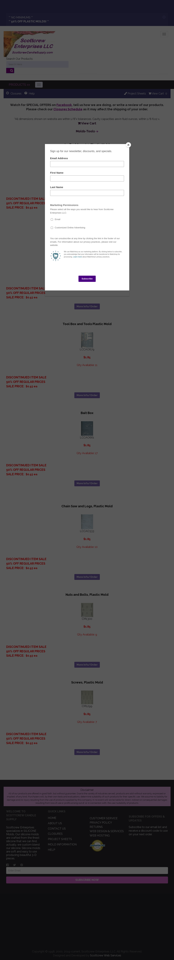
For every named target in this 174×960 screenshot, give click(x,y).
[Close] (128, 144)
